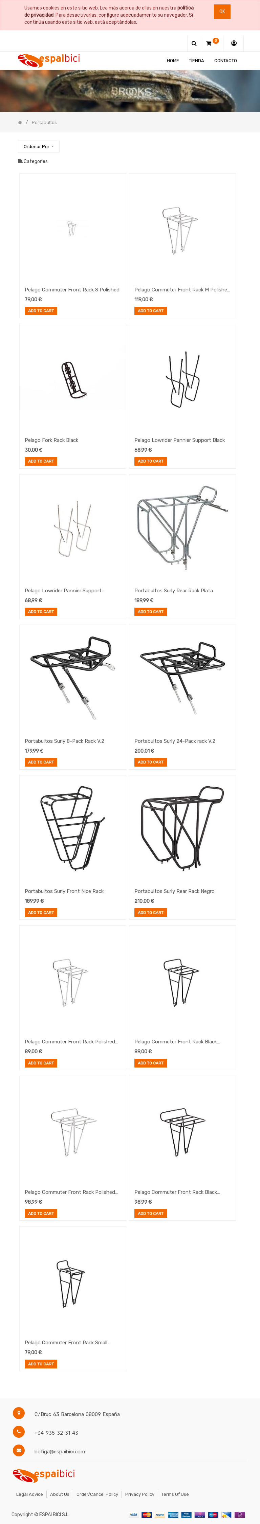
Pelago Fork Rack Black (51, 440)
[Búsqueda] (236, 143)
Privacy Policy (139, 1494)
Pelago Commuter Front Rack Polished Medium (70, 1042)
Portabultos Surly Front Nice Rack (64, 891)
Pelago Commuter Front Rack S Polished (72, 290)
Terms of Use (175, 1494)
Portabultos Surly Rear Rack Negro (174, 891)
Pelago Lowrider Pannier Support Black (179, 440)
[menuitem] (172, 60)
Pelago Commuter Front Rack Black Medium (175, 1042)
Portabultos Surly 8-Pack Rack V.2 (64, 741)
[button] (38, 147)
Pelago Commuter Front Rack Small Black (66, 1343)
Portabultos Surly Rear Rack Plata (173, 591)
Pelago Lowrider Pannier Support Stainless (63, 591)
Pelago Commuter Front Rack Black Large (175, 1193)
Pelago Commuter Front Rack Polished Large (70, 1193)
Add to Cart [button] (41, 311)
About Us (59, 1494)
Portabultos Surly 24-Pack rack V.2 (174, 741)
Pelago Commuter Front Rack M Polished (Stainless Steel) (182, 290)
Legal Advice (29, 1494)
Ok (222, 12)
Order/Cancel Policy (97, 1494)
